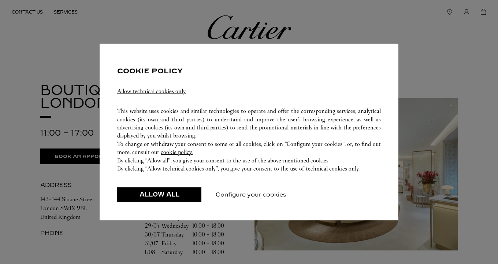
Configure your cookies (251, 194)
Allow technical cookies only (151, 91)
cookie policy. (177, 151)
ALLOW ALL (159, 194)
